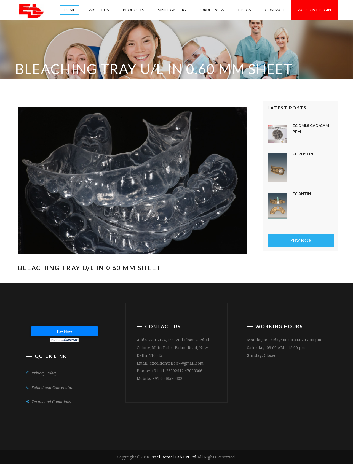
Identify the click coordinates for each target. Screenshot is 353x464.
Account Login (314, 9)
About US (99, 9)
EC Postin (303, 154)
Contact (274, 9)
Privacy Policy (44, 373)
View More (300, 240)
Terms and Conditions (51, 402)
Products (133, 9)
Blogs (244, 9)
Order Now (212, 9)
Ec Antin (302, 193)
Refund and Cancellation (52, 387)
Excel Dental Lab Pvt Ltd (173, 457)
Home (69, 9)
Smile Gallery (172, 9)
